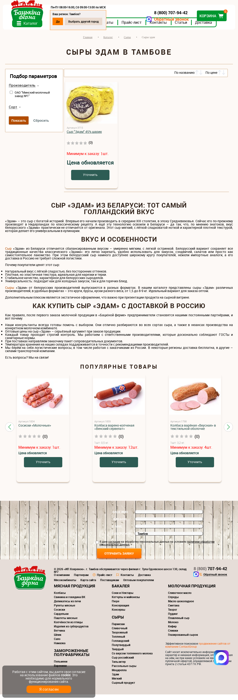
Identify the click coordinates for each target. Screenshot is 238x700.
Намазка (59, 648)
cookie (65, 675)
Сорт (13, 112)
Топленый (118, 642)
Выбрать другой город (86, 21)
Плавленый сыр (178, 623)
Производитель (22, 91)
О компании (62, 580)
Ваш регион (121, 539)
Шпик (57, 640)
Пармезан (118, 629)
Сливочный (119, 634)
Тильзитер (119, 667)
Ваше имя (120, 517)
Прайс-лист (134, 28)
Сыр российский (123, 663)
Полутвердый (121, 650)
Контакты (160, 28)
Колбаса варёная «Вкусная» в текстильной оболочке (193, 432)
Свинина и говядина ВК (69, 602)
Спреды (173, 602)
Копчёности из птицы (68, 627)
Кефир (172, 632)
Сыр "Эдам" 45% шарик (84, 137)
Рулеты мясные (64, 611)
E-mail (117, 532)
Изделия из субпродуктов (71, 632)
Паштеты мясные (65, 623)
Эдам (115, 680)
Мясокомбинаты (65, 585)
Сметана (173, 611)
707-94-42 (210, 574)
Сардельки (61, 619)
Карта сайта (88, 585)
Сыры (9, 293)
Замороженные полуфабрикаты (71, 658)
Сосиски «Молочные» (34, 431)
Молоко (173, 627)
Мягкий (117, 684)
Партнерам (81, 580)
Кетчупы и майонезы (126, 602)
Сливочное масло (180, 598)
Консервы (118, 615)
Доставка (205, 28)
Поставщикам (109, 585)
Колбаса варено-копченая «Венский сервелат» (114, 432)
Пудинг (173, 619)
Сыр (8, 254)
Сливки (173, 636)
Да (60, 21)
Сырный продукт (123, 688)
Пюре (115, 607)
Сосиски (59, 615)
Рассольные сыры (124, 671)
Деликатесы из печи (67, 607)
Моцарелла (119, 675)
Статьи (183, 28)
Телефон (119, 525)
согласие (114, 547)
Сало (57, 644)
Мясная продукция (74, 591)
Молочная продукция (191, 591)
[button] (9, 432)
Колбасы (60, 598)
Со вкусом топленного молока (132, 659)
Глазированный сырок (183, 640)
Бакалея (120, 591)
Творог (172, 615)
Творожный (120, 638)
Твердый (118, 654)
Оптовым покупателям (138, 585)
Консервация (120, 611)
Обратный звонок (169, 19)
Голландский (120, 646)
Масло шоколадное (181, 607)
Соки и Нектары (122, 598)
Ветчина (59, 636)
